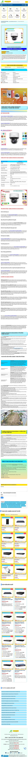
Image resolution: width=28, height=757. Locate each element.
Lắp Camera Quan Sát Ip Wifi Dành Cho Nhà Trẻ (14, 507)
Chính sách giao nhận (14, 734)
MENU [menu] (24, 5)
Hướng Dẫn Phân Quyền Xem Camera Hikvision (8, 698)
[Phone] (9, 496)
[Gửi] (2, 497)
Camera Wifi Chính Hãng (4, 21)
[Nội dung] (14, 489)
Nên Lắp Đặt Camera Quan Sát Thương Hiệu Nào (14, 504)
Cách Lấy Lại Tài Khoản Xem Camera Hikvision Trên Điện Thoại (11, 691)
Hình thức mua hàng (7, 734)
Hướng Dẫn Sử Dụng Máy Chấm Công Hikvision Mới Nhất (10, 721)
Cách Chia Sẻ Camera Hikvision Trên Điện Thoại (8, 696)
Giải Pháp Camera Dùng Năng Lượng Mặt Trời (9, 503)
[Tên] (9, 492)
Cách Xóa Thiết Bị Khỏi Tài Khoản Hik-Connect (8, 719)
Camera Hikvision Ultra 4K (12, 21)
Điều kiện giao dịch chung (13, 735)
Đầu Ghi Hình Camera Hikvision (6, 717)
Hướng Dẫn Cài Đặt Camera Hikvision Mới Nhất (8, 712)
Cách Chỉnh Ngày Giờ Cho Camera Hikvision (8, 703)
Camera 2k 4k (7, 514)
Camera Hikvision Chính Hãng (6, 724)
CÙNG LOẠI (2, 514)
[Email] (9, 494)
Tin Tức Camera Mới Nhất (8, 688)
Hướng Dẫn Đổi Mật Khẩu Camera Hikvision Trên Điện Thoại (10, 710)
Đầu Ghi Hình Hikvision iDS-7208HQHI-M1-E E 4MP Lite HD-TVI (20, 646)
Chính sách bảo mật (20, 734)
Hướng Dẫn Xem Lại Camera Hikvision (7, 705)
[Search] (19, 2)
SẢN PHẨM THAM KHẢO (14, 514)
